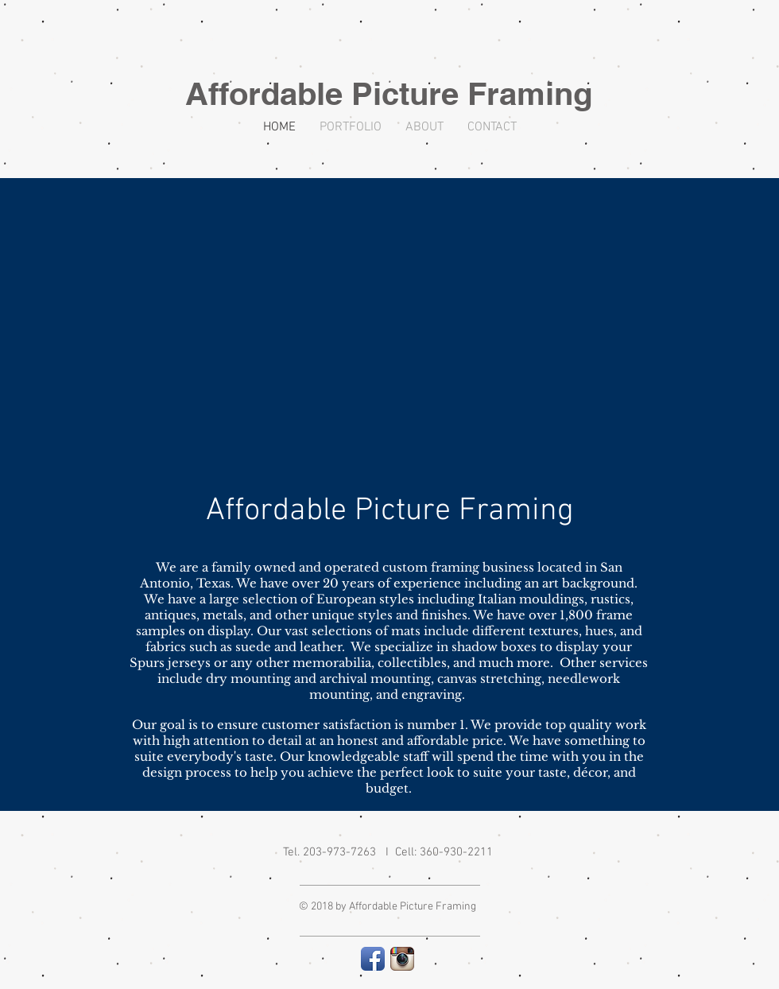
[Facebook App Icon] (373, 959)
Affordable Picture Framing (388, 93)
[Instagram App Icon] (402, 959)
